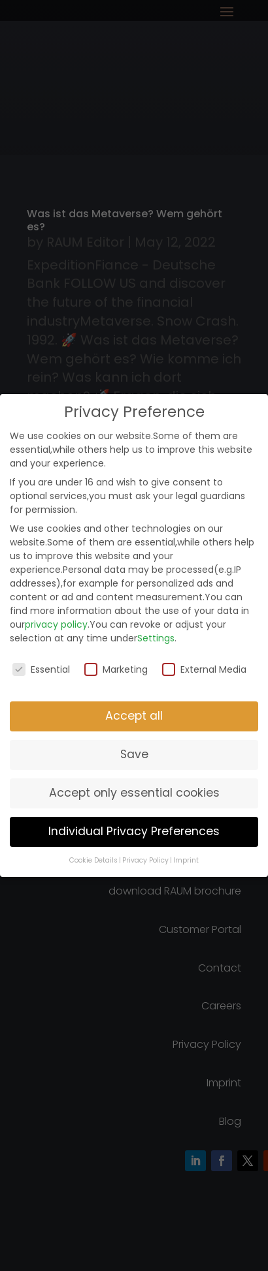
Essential (41, 669)
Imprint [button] (186, 860)
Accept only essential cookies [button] (134, 793)
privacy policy (56, 624)
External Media (204, 669)
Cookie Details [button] (93, 860)
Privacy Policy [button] (145, 860)
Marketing (116, 669)
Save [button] (134, 754)
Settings (156, 638)
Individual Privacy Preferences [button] (134, 831)
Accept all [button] (134, 716)
